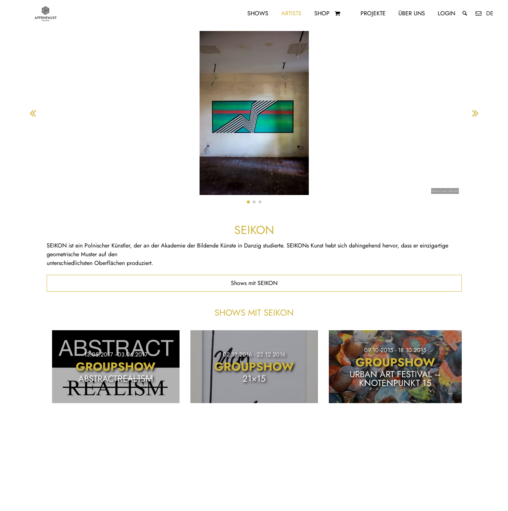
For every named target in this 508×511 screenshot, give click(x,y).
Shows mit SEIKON (254, 283)
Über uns (411, 13)
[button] (248, 201)
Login (446, 13)
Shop (322, 13)
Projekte (373, 13)
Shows (257, 13)
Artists (291, 13)
